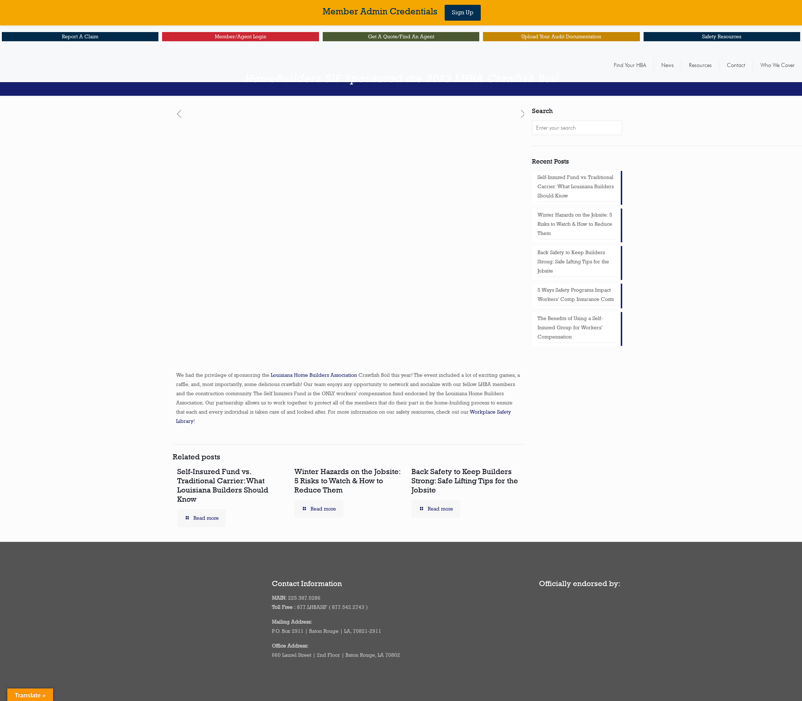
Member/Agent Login (240, 36)
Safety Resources (721, 36)
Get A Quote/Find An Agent (401, 36)
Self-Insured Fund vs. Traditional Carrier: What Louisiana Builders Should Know (222, 485)
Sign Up (462, 12)
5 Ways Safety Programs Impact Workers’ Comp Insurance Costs (575, 294)
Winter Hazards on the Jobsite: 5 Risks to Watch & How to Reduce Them (347, 480)
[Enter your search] (577, 127)
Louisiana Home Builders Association (314, 375)
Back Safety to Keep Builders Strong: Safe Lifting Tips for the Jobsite (464, 480)
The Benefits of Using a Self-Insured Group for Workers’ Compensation (570, 327)
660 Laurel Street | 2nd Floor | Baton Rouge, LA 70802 (336, 655)
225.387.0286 (304, 598)
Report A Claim (80, 36)
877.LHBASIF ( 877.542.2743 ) (332, 607)
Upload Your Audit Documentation (561, 36)
